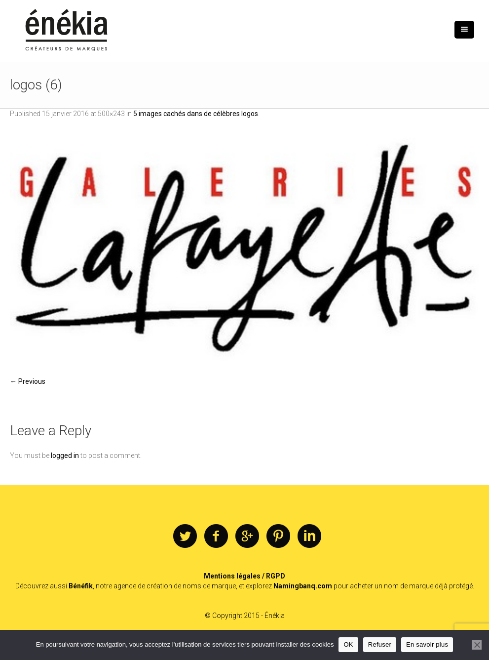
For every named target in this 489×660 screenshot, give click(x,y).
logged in (65, 455)
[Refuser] (477, 645)
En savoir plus (427, 644)
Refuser (379, 644)
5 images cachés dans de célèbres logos (195, 114)
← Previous (27, 381)
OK (348, 644)
